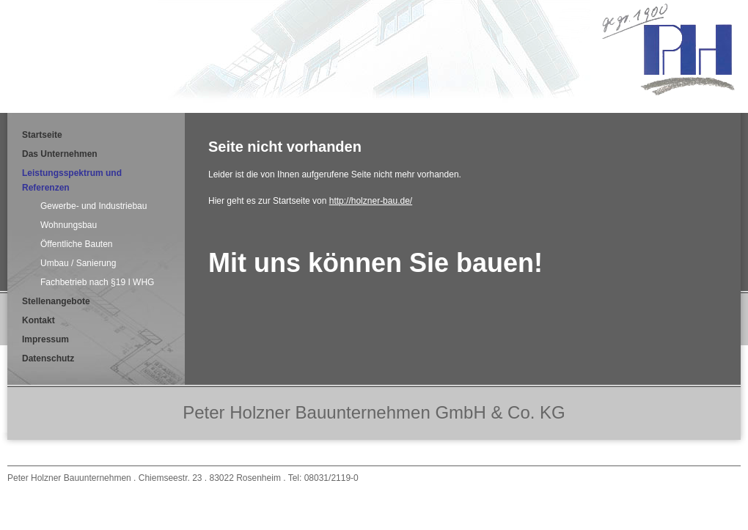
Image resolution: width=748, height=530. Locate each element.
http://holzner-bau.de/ (370, 201)
